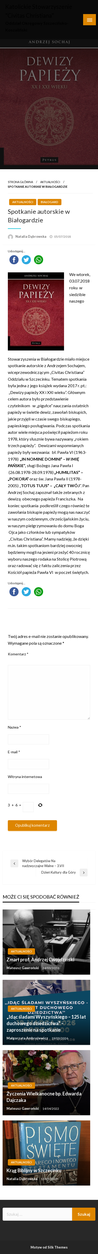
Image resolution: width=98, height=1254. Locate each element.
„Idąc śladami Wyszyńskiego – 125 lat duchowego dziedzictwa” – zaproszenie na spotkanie (46, 1023)
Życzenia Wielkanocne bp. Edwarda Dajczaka (44, 1097)
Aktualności (50, 182)
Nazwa (14, 727)
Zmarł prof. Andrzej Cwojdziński (40, 959)
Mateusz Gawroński (23, 968)
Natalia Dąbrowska (31, 236)
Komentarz (18, 654)
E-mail (14, 752)
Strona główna (20, 182)
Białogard (49, 202)
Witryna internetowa (25, 776)
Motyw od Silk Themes (49, 1247)
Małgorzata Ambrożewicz (28, 1038)
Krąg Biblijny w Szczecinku (34, 1170)
